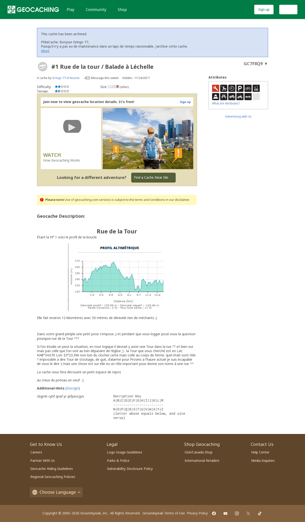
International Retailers (202, 460)
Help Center (260, 452)
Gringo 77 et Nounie (66, 78)
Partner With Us (42, 460)
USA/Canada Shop (199, 452)
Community (96, 9)
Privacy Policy (197, 513)
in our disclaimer (177, 200)
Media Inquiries (263, 460)
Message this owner (105, 78)
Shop (122, 9)
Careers (36, 452)
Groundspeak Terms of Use (164, 513)
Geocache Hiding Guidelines (51, 468)
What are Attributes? (226, 103)
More (45, 51)
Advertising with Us (238, 116)
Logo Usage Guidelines (124, 452)
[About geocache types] (42, 66)
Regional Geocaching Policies (52, 476)
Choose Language (56, 492)
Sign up (263, 9)
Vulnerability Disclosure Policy (130, 468)
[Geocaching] (33, 9)
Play (70, 9)
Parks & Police (118, 460)
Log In (288, 9)
